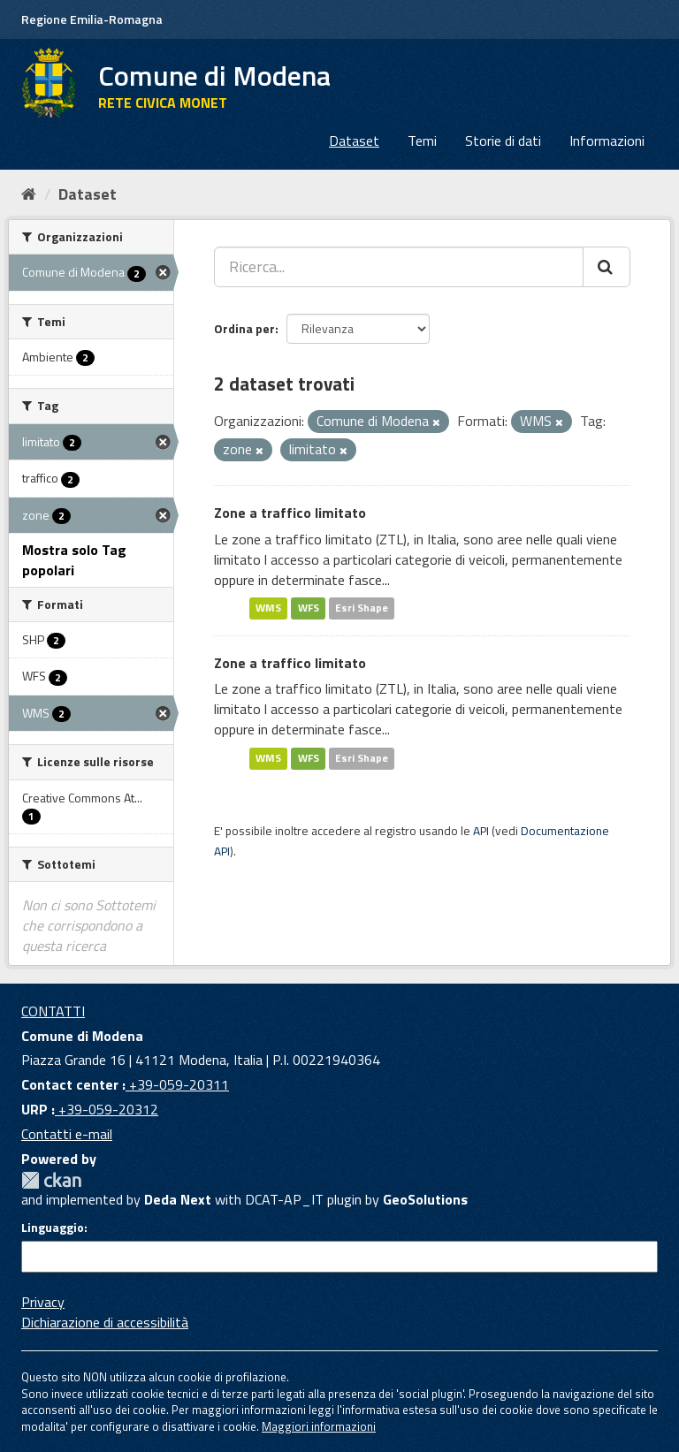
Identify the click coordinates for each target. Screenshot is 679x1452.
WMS (268, 608)
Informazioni (607, 140)
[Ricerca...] (399, 267)
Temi (422, 140)
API (481, 831)
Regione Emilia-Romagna (92, 19)
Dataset (354, 140)
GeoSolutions (425, 1199)
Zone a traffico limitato (290, 512)
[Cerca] (606, 267)
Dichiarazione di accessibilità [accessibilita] (104, 1322)
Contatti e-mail (66, 1133)
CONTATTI (53, 1011)
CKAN (51, 1180)
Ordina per (244, 328)
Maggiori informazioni (319, 1426)
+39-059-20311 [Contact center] (177, 1084)
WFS (308, 608)
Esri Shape (361, 608)
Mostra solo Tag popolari (74, 560)
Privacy (43, 1301)
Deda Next (177, 1199)
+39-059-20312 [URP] (106, 1109)
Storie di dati (503, 140)
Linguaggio (52, 1227)
